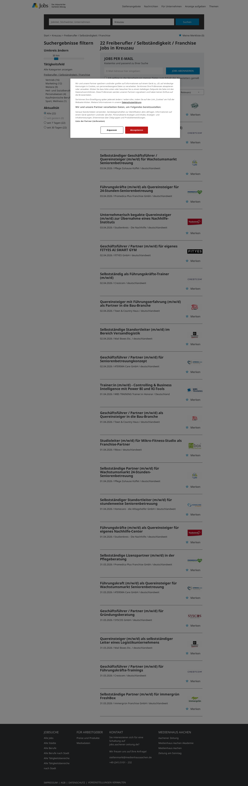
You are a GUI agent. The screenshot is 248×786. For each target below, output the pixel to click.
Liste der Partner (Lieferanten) (90, 121)
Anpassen (112, 130)
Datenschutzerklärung (131, 102)
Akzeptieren (136, 130)
